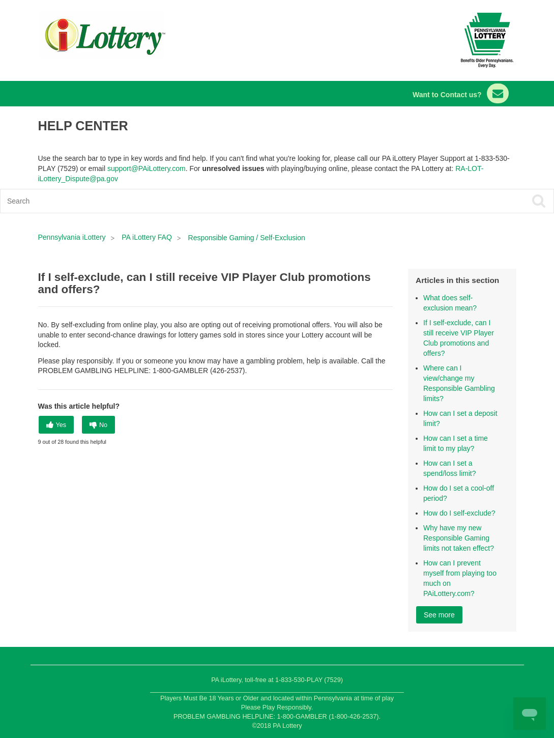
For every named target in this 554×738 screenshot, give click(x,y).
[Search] (222, 201)
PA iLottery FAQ (147, 237)
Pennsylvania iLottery (73, 237)
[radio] (56, 424)
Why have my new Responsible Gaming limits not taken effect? (458, 538)
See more (439, 615)
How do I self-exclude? (459, 513)
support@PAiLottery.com (146, 168)
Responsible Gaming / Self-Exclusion (246, 238)
